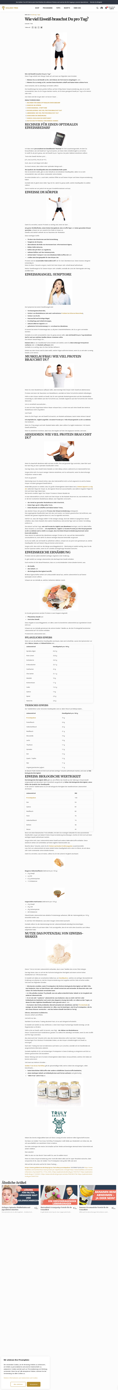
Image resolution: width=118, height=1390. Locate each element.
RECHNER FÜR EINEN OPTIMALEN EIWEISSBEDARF (43, 103)
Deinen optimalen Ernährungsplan (60, 846)
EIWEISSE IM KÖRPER (34, 105)
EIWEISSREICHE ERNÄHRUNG (36, 115)
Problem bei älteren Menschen (71, 313)
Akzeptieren (34, 1384)
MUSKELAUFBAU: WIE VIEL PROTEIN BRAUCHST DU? (44, 110)
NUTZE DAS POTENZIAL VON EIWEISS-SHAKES (42, 121)
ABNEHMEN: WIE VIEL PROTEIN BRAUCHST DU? (43, 113)
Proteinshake (83, 1005)
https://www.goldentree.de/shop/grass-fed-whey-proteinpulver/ (48, 1167)
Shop (37, 8)
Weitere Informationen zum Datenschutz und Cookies (21, 1378)
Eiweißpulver (63, 978)
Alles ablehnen (18, 1384)
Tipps (58, 8)
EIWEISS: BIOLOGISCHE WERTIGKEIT (39, 118)
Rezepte (67, 8)
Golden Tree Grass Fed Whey (35, 1066)
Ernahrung (33, 14)
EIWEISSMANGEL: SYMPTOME (37, 108)
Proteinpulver (31, 718)
